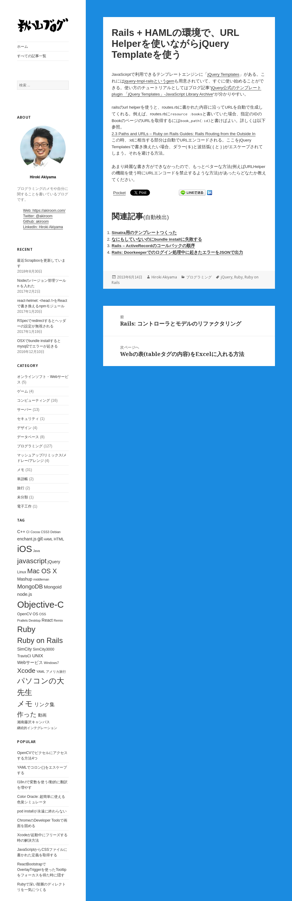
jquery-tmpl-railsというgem (149, 81)
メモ (20, 470)
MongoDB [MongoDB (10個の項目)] (30, 586)
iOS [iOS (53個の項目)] (24, 549)
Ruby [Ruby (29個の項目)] (26, 629)
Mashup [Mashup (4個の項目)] (24, 579)
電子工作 (24, 506)
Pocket (119, 192)
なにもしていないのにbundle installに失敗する (157, 239)
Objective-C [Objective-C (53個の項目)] (40, 604)
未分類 (22, 497)
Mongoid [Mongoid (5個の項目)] (52, 586)
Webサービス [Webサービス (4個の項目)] (30, 662)
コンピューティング (33, 400)
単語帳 (22, 479)
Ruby (238, 277)
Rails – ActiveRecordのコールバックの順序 (153, 245)
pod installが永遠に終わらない (41, 811)
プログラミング (30, 446)
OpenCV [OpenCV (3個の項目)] (24, 614)
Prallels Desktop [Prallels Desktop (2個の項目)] (28, 620)
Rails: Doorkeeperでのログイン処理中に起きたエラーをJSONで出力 (177, 252)
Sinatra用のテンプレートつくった (144, 232)
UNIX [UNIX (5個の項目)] (37, 655)
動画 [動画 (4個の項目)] (42, 715)
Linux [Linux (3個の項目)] (21, 572)
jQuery (226, 277)
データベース (28, 437)
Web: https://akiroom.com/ (44, 210)
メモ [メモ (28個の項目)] (25, 703)
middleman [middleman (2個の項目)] (41, 579)
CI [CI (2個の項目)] (28, 532)
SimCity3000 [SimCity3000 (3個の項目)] (43, 649)
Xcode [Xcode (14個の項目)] (26, 670)
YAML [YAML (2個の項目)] (40, 671)
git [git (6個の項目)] (40, 538)
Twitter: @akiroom (38, 216)
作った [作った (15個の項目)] (27, 714)
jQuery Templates (223, 74)
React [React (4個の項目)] (47, 620)
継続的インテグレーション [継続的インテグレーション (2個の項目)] (37, 728)
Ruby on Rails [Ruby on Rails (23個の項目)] (40, 640)
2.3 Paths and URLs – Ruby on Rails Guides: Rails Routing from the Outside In (183, 133)
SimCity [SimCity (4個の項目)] (24, 649)
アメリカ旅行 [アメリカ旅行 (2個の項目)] (56, 671)
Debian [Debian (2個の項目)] (55, 532)
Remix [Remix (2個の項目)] (58, 620)
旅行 (20, 488)
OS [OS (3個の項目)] (35, 614)
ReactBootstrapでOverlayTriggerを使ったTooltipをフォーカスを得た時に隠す (41, 869)
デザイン (24, 428)
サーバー (24, 409)
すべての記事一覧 (31, 56)
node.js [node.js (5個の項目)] (24, 594)
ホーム (22, 46)
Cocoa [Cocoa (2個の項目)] (35, 532)
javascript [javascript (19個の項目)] (32, 561)
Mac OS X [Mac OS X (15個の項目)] (42, 571)
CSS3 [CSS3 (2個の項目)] (45, 532)
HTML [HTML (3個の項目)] (59, 539)
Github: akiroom (36, 221)
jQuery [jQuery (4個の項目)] (54, 561)
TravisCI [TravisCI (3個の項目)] (24, 656)
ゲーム (22, 391)
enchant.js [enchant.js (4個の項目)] (26, 538)
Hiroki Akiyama (164, 277)
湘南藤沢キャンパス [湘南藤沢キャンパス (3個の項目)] (33, 722)
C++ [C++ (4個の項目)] (21, 531)
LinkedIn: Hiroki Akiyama (43, 227)
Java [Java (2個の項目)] (36, 551)
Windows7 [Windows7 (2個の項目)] (51, 663)
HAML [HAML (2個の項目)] (48, 539)
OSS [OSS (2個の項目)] (42, 614)
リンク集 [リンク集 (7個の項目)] (44, 704)
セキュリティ (28, 419)
